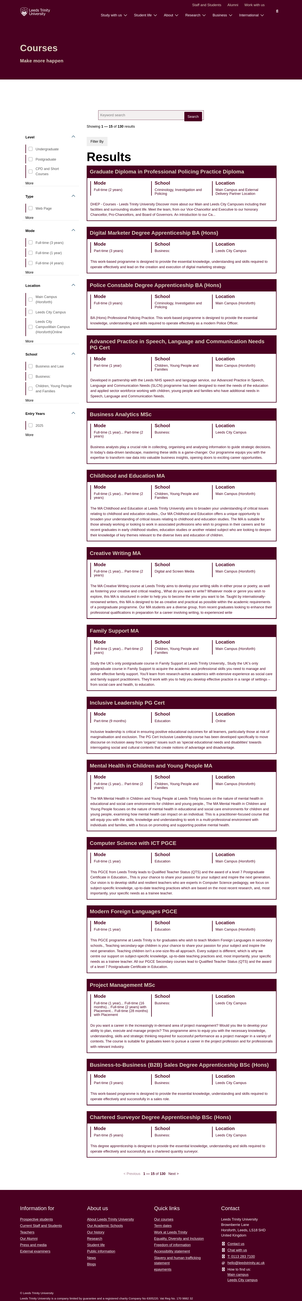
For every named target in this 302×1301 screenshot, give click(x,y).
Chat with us (237, 1250)
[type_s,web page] (30, 208)
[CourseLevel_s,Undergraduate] (30, 149)
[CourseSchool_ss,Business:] (30, 376)
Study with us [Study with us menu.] (112, 15)
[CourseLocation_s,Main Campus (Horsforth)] (30, 299)
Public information (101, 1251)
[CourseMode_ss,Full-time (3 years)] (30, 242)
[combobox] (151, 115)
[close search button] (195, 115)
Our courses (163, 1219)
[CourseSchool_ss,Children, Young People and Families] (30, 389)
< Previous (131, 1174)
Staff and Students (206, 5)
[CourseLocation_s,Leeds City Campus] (30, 312)
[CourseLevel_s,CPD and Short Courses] (30, 171)
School (31, 354)
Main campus (237, 1275)
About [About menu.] (169, 15)
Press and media (33, 1245)
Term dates (163, 1226)
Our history (95, 1232)
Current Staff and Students (41, 1226)
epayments (162, 1269)
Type (29, 196)
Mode (30, 231)
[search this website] (277, 11)
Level (29, 137)
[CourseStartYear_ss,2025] (30, 425)
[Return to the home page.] (35, 12)
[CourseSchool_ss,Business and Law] (30, 366)
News (91, 1258)
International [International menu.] (249, 15)
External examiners (35, 1251)
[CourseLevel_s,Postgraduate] (30, 159)
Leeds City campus (242, 1280)
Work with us (254, 5)
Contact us (235, 1244)
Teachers (27, 1232)
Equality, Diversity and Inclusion (179, 1239)
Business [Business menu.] (220, 15)
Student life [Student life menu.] (143, 15)
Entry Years (35, 414)
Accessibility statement (172, 1251)
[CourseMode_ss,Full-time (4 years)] (30, 263)
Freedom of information (172, 1245)
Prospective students (36, 1219)
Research (94, 1239)
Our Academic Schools (105, 1226)
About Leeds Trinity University (110, 1219)
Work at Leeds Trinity (170, 1232)
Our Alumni (29, 1239)
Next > (173, 1174)
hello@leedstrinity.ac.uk (246, 1263)
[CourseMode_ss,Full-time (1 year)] (30, 253)
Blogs (91, 1264)
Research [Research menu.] (193, 15)
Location (32, 286)
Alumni (232, 5)
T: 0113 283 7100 (241, 1256)
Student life (96, 1245)
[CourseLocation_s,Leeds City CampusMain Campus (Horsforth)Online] (30, 327)
